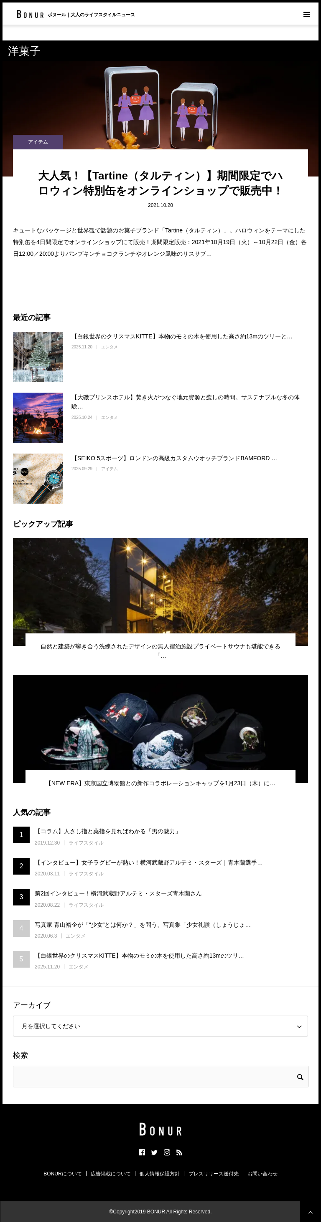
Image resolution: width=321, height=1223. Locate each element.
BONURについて (62, 1173)
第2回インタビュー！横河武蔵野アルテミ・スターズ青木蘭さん (118, 893)
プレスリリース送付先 (214, 1173)
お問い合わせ (262, 1173)
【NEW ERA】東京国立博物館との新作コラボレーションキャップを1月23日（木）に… (161, 783)
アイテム (38, 142)
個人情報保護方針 (160, 1173)
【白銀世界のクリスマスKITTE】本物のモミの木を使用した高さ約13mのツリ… (139, 955)
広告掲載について (111, 1173)
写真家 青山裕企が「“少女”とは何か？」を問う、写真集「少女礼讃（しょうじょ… (143, 924)
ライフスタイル (86, 843)
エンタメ (109, 347)
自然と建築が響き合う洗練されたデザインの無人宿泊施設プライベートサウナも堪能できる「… (160, 651)
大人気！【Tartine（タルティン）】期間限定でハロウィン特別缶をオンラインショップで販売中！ (160, 183)
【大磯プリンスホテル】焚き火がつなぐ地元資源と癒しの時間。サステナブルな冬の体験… (185, 402)
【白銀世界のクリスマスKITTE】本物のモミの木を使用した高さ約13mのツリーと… (182, 336)
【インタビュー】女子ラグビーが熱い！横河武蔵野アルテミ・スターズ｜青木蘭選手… (149, 862)
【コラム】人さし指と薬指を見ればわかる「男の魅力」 (108, 831)
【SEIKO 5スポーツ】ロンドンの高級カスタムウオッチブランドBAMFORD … (174, 458)
